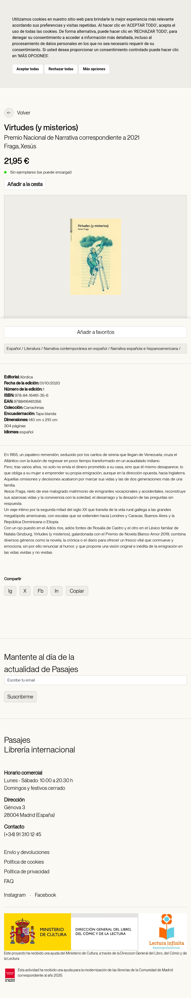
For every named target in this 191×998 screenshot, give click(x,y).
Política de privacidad (26, 871)
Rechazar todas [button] (61, 69)
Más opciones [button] (94, 69)
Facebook (45, 895)
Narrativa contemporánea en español (75, 348)
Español (14, 348)
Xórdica (26, 377)
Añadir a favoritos (95, 332)
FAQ (8, 881)
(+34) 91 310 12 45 (22, 834)
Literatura (32, 348)
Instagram (15, 895)
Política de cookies (24, 862)
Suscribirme (20, 697)
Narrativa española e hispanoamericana (144, 348)
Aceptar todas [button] (28, 69)
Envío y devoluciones (26, 852)
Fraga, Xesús (20, 146)
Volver (17, 113)
